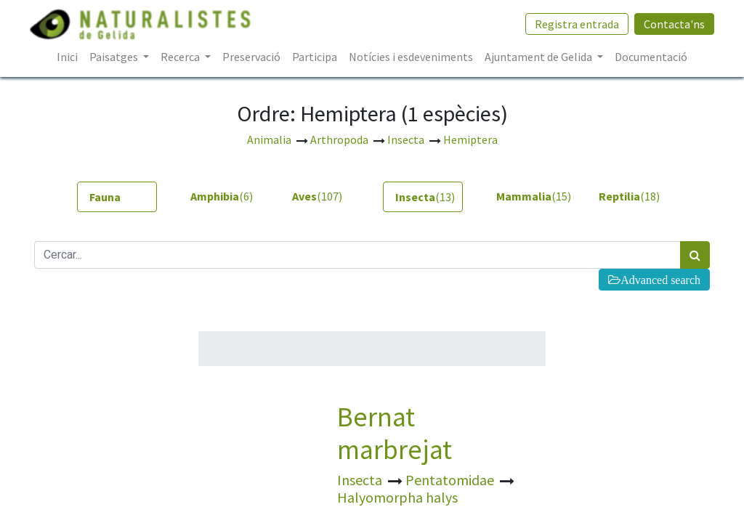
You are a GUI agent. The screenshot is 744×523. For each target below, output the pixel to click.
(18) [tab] (629, 196)
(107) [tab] (317, 196)
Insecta (361, 480)
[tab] (117, 197)
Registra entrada (572, 24)
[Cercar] (695, 255)
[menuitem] (67, 56)
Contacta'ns (669, 24)
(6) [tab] (221, 196)
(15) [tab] (530, 196)
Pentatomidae (451, 480)
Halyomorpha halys (397, 497)
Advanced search (660, 279)
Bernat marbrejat (394, 433)
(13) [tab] (425, 197)
